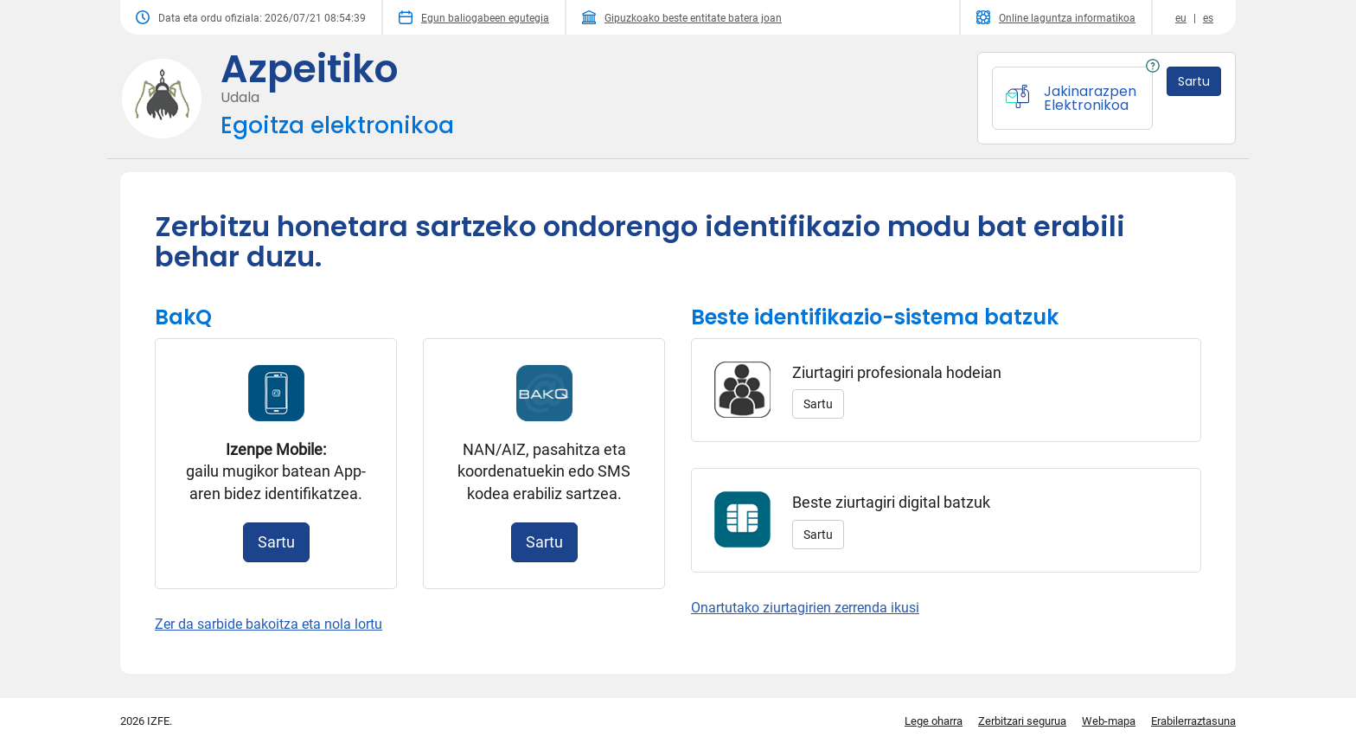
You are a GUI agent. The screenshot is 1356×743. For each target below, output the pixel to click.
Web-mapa (1108, 720)
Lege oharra (934, 720)
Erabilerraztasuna (1193, 720)
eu (1180, 18)
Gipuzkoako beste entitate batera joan (682, 17)
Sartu (276, 542)
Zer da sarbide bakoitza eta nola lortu (268, 624)
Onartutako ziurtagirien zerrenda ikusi (805, 607)
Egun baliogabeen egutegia (474, 17)
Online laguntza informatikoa (1055, 17)
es (1208, 18)
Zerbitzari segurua (1022, 720)
